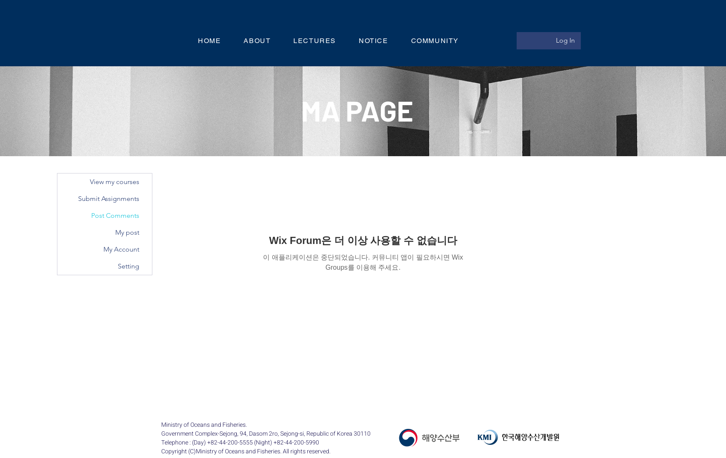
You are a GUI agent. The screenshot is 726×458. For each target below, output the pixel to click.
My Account (121, 249)
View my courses (114, 182)
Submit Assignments (108, 199)
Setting (128, 266)
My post (127, 232)
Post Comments (115, 215)
